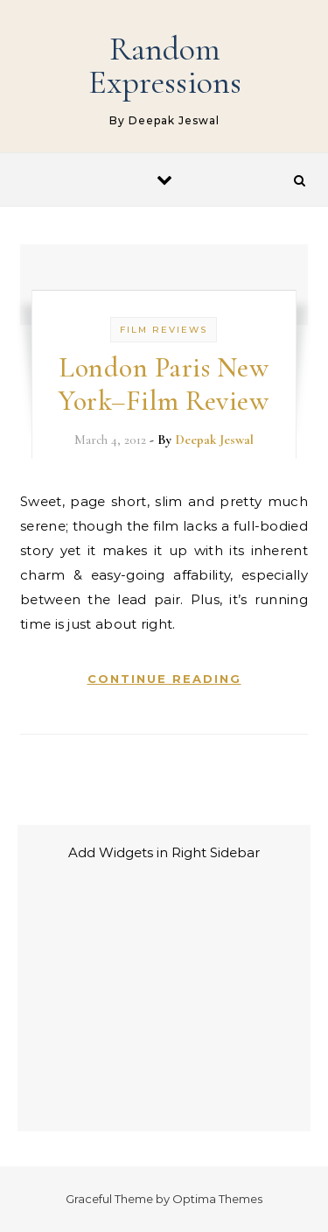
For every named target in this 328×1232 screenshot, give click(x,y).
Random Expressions (164, 65)
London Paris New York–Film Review (164, 384)
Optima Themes (217, 1199)
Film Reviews (163, 329)
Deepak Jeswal (214, 439)
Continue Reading (164, 679)
